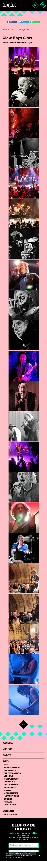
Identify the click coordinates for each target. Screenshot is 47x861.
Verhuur (9, 776)
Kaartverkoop (12, 768)
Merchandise (11, 793)
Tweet (22, 22)
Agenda (8, 743)
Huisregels (10, 770)
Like (10, 22)
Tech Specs (10, 788)
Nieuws (7, 749)
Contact (8, 811)
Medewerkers (11, 779)
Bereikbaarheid (12, 773)
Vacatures (9, 782)
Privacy (8, 802)
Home (5, 30)
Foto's (12, 30)
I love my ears (11, 796)
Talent (7, 790)
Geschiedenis (11, 785)
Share (34, 22)
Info (6, 761)
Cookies (8, 799)
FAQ (6, 765)
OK (39, 855)
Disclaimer (10, 805)
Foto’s (7, 755)
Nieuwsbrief (10, 814)
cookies (24, 853)
